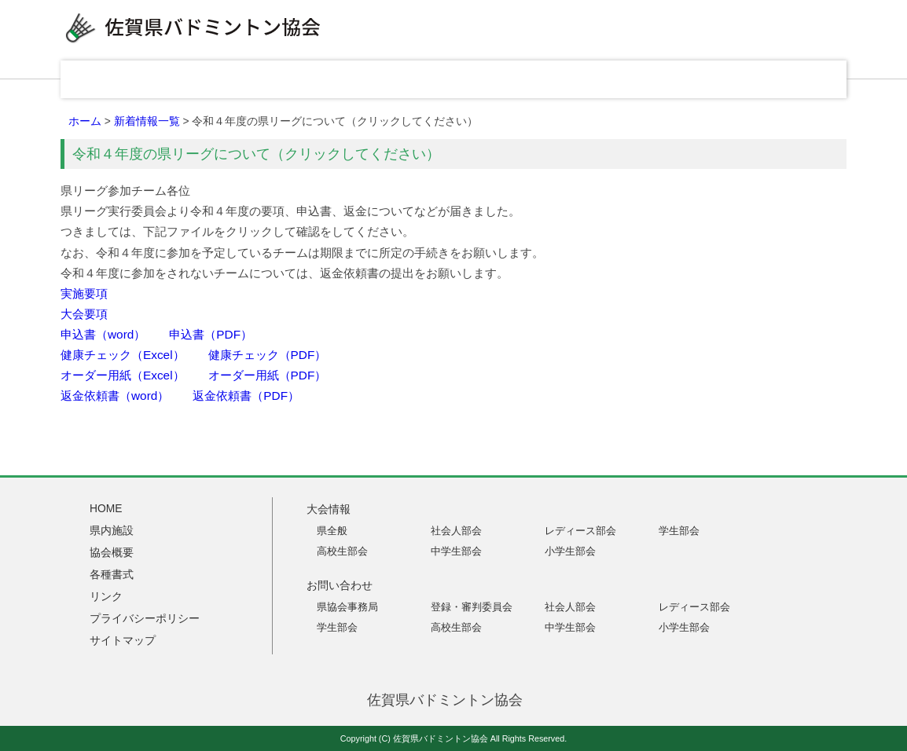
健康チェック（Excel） (123, 354)
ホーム (84, 121)
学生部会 (679, 531)
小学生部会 (570, 551)
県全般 (332, 531)
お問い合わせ (791, 79)
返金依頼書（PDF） (246, 395)
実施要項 (84, 293)
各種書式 (571, 79)
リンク (681, 79)
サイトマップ (123, 640)
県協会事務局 (347, 607)
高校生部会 (342, 551)
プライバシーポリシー (145, 618)
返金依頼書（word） (115, 395)
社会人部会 (456, 531)
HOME (123, 79)
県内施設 (351, 79)
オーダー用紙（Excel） (123, 375)
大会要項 (84, 314)
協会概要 (461, 79)
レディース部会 (580, 531)
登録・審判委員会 (471, 607)
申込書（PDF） (210, 334)
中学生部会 (456, 551)
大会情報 (241, 79)
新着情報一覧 (147, 121)
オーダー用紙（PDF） (267, 375)
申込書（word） (103, 334)
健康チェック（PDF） (267, 354)
